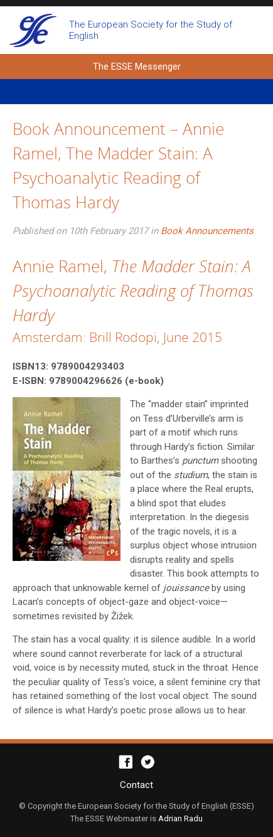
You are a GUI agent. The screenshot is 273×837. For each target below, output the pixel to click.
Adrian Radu (180, 818)
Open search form (252, 30)
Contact (136, 785)
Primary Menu (136, 91)
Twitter (148, 762)
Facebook (126, 762)
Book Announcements (207, 231)
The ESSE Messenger (32, 30)
